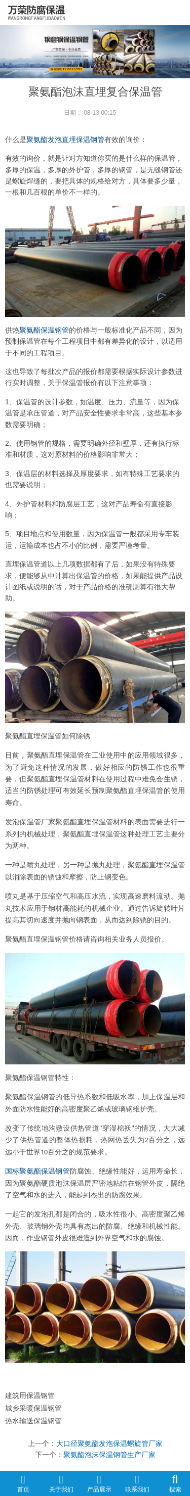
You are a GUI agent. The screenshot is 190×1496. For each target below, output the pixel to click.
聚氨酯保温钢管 (44, 330)
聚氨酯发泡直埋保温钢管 (65, 139)
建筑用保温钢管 (30, 1395)
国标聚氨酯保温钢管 (37, 1171)
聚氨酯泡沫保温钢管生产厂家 (109, 1455)
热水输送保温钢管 (33, 1421)
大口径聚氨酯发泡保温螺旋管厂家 (109, 1443)
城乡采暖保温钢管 (33, 1408)
